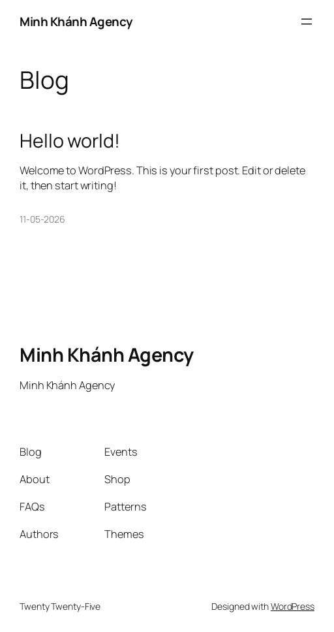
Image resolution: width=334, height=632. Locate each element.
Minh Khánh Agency (76, 21)
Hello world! (70, 140)
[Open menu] (306, 21)
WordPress (292, 606)
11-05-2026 (42, 219)
